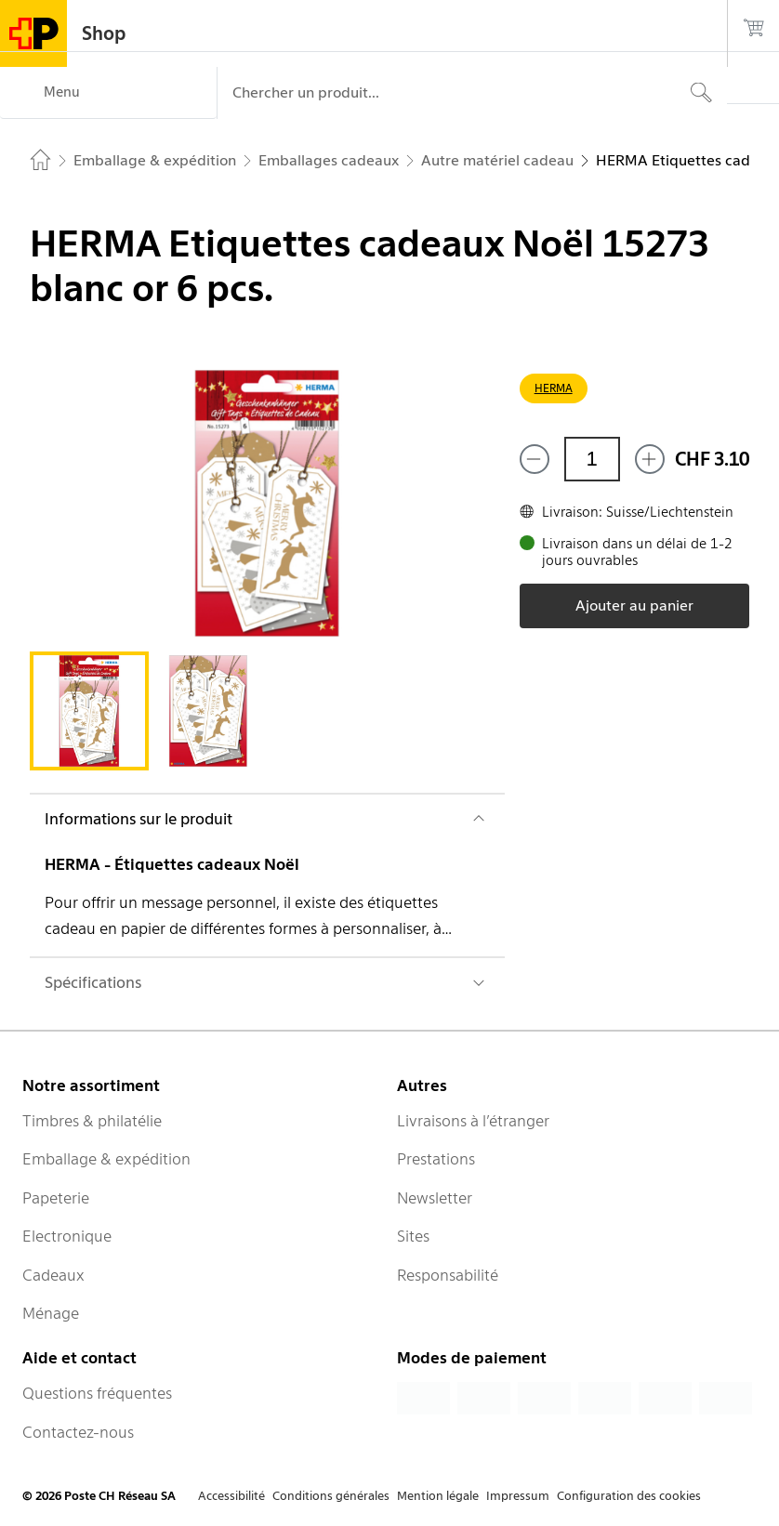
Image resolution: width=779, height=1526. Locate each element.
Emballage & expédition (106, 1159)
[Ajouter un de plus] (650, 459)
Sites (413, 1236)
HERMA (554, 388)
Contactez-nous (78, 1432)
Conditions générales (331, 1496)
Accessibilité (231, 1496)
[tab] (89, 710)
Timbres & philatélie (92, 1121)
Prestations (436, 1159)
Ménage (50, 1313)
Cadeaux (53, 1275)
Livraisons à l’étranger (473, 1121)
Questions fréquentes (97, 1393)
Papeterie (55, 1198)
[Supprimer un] (534, 459)
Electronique (67, 1236)
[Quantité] (592, 459)
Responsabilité (447, 1275)
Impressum (517, 1496)
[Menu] (108, 93)
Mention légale (438, 1496)
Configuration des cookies (629, 1496)
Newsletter (434, 1198)
